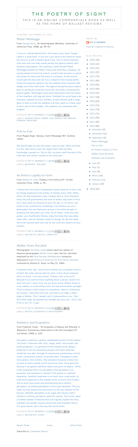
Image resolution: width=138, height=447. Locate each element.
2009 (92, 188)
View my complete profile (100, 47)
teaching (41, 164)
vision (41, 415)
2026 (92, 59)
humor (44, 118)
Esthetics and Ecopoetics (33, 322)
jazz (51, 118)
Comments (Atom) (39, 431)
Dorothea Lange (38, 249)
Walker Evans (46, 253)
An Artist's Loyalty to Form (34, 175)
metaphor (30, 164)
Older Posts (76, 425)
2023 (92, 72)
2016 (92, 101)
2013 (92, 113)
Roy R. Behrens (98, 42)
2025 (92, 63)
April (94, 171)
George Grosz (29, 43)
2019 (92, 88)
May (94, 167)
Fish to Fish (24, 131)
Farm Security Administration (47, 256)
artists (42, 235)
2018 (92, 92)
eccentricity (41, 312)
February (96, 179)
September (97, 137)
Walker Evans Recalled (31, 246)
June (94, 163)
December (97, 129)
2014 (92, 109)
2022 (92, 76)
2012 (92, 117)
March (95, 175)
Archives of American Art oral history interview (56, 259)
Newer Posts (23, 425)
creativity (52, 235)
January (96, 183)
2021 (92, 80)
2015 (92, 105)
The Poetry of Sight (69, 14)
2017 (92, 97)
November (97, 133)
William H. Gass (30, 179)
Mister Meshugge (28, 39)
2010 (92, 125)
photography (56, 312)
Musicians (32, 120)
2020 (92, 84)
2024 (92, 68)
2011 (92, 121)
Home (50, 425)
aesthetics (30, 235)
